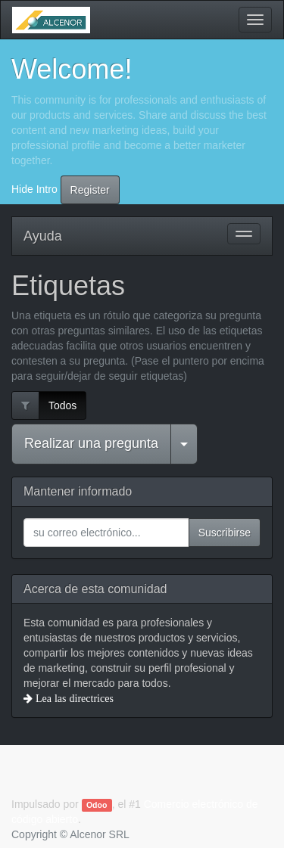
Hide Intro (34, 188)
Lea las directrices (73, 698)
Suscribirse (224, 533)
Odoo (96, 804)
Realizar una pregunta (91, 443)
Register (90, 190)
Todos (62, 405)
